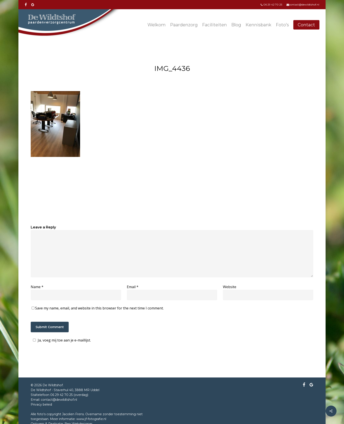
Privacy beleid (41, 404)
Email (132, 286)
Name (37, 286)
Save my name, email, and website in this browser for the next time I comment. (99, 308)
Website (229, 286)
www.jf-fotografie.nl (91, 419)
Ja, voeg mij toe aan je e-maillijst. (61, 340)
